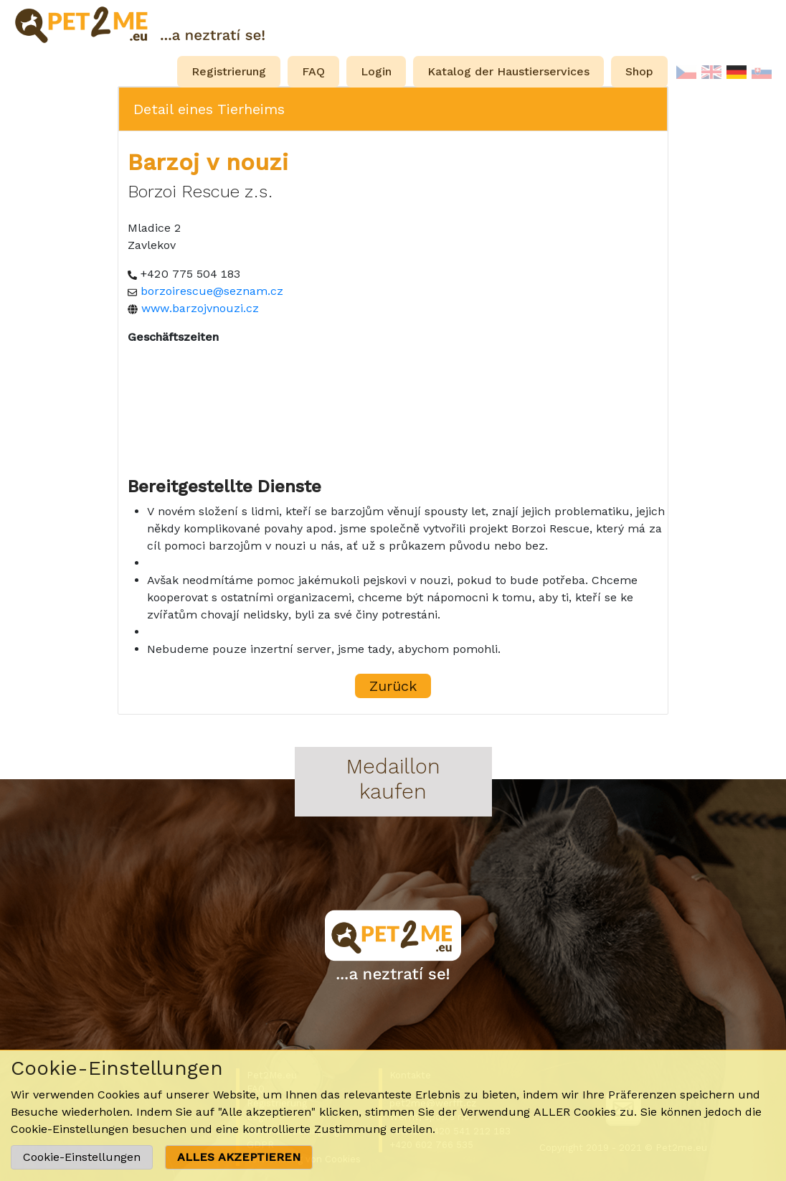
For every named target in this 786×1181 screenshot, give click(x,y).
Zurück (393, 686)
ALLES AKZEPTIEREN (238, 1157)
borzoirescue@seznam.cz (212, 291)
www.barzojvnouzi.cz (200, 308)
